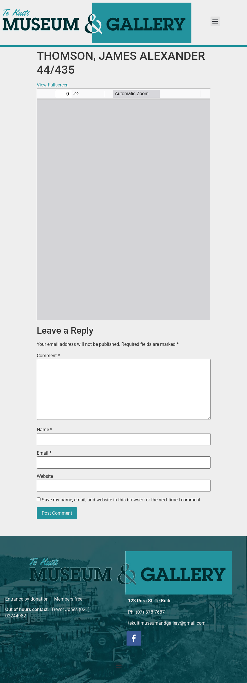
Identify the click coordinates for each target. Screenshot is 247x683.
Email (44, 453)
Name (44, 429)
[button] (215, 21)
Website (45, 476)
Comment (48, 355)
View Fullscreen (53, 85)
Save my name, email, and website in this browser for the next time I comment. (122, 500)
